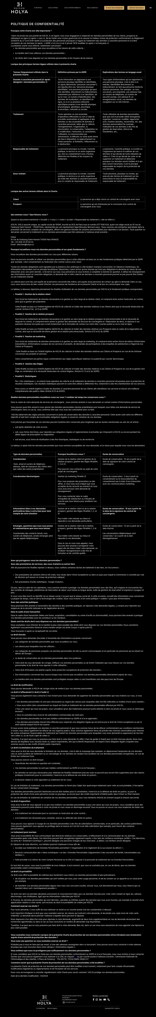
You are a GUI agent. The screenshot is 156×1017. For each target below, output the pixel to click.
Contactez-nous (136, 8)
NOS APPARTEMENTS (73, 8)
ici (76, 957)
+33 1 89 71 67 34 (70, 1002)
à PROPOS (38, 8)
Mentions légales (52, 1008)
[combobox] (150, 8)
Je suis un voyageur (114, 8)
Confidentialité (40, 1008)
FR (150, 8)
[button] (53, 8)
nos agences (92, 8)
